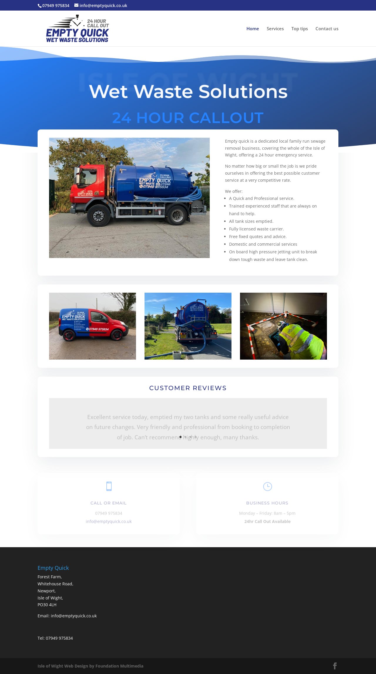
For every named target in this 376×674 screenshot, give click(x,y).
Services (275, 28)
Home (252, 28)
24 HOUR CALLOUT (188, 117)
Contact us (326, 28)
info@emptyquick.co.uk (109, 522)
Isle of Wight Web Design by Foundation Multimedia (90, 666)
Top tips (299, 28)
